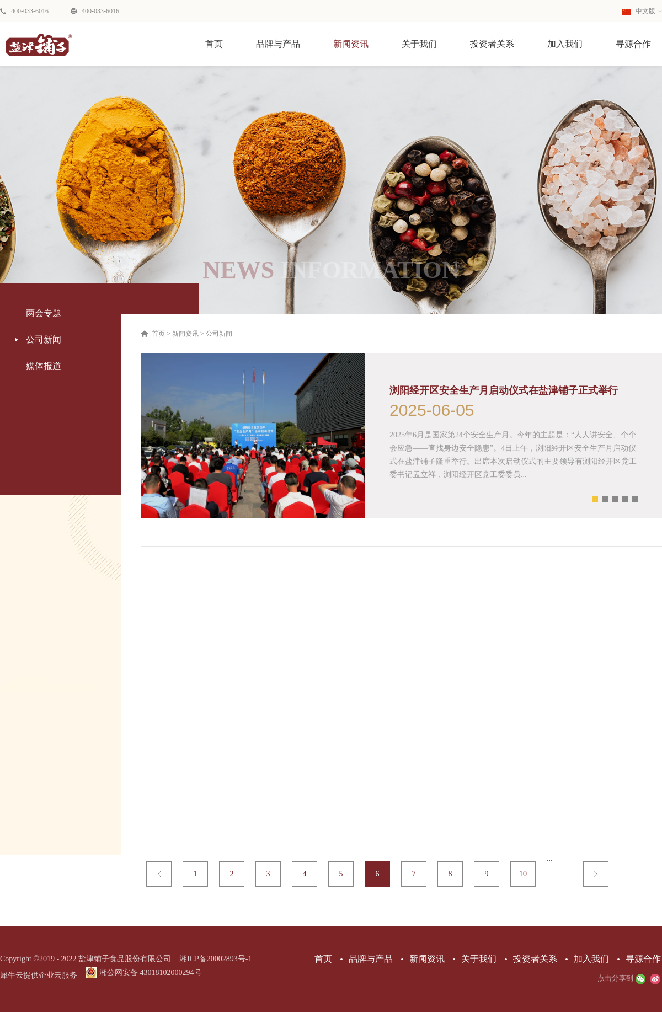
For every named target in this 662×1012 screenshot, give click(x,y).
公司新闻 (219, 334)
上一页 (159, 874)
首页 (214, 44)
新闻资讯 (185, 334)
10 (523, 874)
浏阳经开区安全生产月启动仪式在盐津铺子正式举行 (503, 390)
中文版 (638, 11)
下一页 (595, 874)
